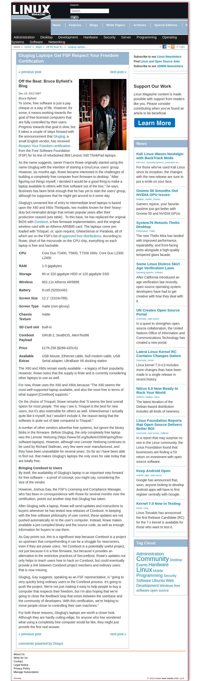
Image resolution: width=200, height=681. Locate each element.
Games (148, 199)
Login (182, 46)
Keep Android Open (153, 471)
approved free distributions (81, 236)
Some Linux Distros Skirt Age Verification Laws (158, 266)
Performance (142, 231)
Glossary (17, 678)
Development (68, 37)
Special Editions (165, 25)
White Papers (115, 25)
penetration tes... (172, 162)
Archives (139, 25)
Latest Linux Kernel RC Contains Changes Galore (158, 354)
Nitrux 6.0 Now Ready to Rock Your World (157, 390)
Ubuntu (158, 580)
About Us (19, 654)
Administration (24, 37)
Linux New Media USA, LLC (169, 678)
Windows (166, 586)
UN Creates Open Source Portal (158, 312)
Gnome (156, 199)
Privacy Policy (22, 668)
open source (153, 319)
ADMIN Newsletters (170, 66)
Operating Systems (155, 162)
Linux (146, 508)
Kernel (151, 360)
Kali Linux (140, 162)
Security (109, 37)
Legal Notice (21, 664)
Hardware (91, 37)
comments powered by (41, 643)
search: (74, 5)
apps (147, 475)
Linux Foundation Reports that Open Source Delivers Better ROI (159, 424)
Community (141, 319)
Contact (18, 661)
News (57, 25)
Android (139, 475)
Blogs (94, 25)
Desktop (46, 37)
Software (36, 42)
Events (142, 565)
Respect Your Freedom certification (44, 146)
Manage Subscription (26, 672)
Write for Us (21, 657)
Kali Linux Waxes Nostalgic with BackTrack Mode (160, 156)
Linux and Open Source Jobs (160, 61)
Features (75, 25)
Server (126, 37)
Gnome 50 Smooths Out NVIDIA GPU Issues (157, 193)
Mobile (158, 571)
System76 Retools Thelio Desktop (158, 225)
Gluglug (59, 136)
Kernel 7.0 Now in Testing (158, 503)
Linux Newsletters (169, 56)
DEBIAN (140, 397)
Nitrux (156, 397)
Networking (56, 42)
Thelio (152, 231)
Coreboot (41, 222)
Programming (147, 37)
